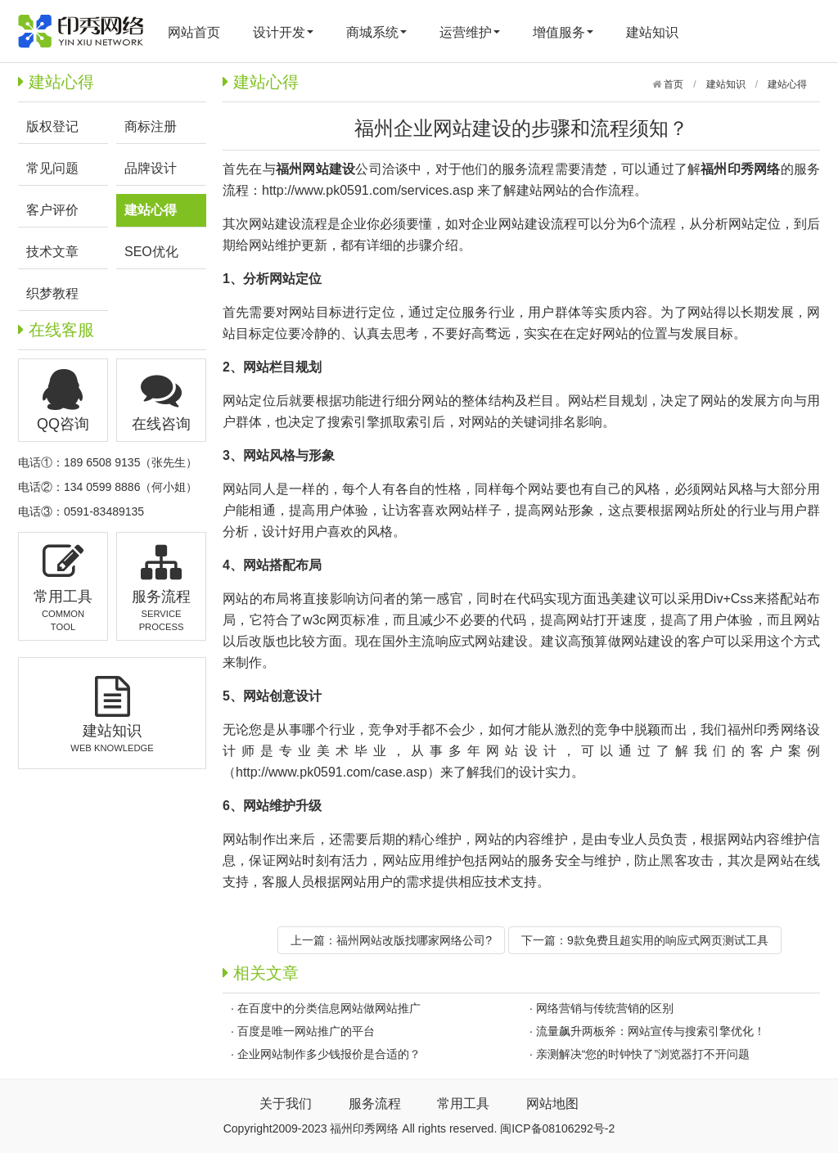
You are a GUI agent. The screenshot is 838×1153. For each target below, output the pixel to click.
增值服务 (563, 32)
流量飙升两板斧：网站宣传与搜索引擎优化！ (650, 1031)
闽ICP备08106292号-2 (557, 1128)
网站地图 (552, 1103)
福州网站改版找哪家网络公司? (414, 940)
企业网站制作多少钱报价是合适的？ (329, 1054)
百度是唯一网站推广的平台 (306, 1031)
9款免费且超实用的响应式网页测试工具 (667, 940)
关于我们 (285, 1103)
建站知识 (652, 32)
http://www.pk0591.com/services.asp (368, 190)
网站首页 (194, 32)
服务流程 (375, 1103)
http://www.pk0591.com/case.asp (331, 772)
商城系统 (376, 32)
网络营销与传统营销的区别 (605, 1008)
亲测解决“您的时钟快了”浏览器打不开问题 (643, 1054)
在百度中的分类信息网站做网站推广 (329, 1008)
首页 (672, 84)
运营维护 (469, 32)
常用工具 (463, 1103)
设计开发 (283, 32)
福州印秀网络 (767, 729)
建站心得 (787, 84)
